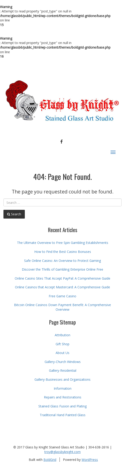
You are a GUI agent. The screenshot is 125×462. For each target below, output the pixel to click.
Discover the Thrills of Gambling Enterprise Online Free (62, 269)
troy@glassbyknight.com (62, 452)
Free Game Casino (62, 296)
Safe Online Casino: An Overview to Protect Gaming (62, 260)
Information (62, 388)
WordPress (90, 459)
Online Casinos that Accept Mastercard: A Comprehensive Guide (62, 287)
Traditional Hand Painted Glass (62, 415)
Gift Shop (62, 344)
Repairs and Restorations (62, 397)
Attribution (62, 335)
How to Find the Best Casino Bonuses (62, 251)
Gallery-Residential (62, 370)
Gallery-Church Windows (63, 362)
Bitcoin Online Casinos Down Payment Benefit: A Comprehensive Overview (62, 307)
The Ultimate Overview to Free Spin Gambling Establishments (62, 242)
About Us (62, 353)
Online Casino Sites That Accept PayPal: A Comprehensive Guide (62, 278)
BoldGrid (49, 459)
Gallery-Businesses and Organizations (62, 379)
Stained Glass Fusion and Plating (62, 406)
